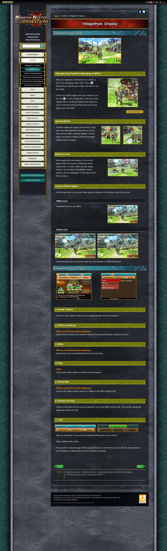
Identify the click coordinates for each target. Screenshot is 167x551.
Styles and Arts (32, 118)
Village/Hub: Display (32, 69)
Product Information (32, 180)
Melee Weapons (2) (33, 135)
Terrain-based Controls (32, 85)
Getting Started (32, 54)
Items (33, 101)
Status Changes (33, 107)
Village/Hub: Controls (33, 66)
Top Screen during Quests (32, 77)
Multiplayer (32, 158)
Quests (32, 95)
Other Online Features (32, 164)
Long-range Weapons (33, 141)
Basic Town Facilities (134, 112)
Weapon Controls (32, 124)
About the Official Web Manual (32, 175)
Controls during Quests (32, 73)
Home (57, 16)
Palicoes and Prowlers (32, 147)
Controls (32, 60)
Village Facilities (32, 153)
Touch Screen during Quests (32, 81)
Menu (33, 89)
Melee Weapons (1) (33, 130)
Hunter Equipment (32, 112)
